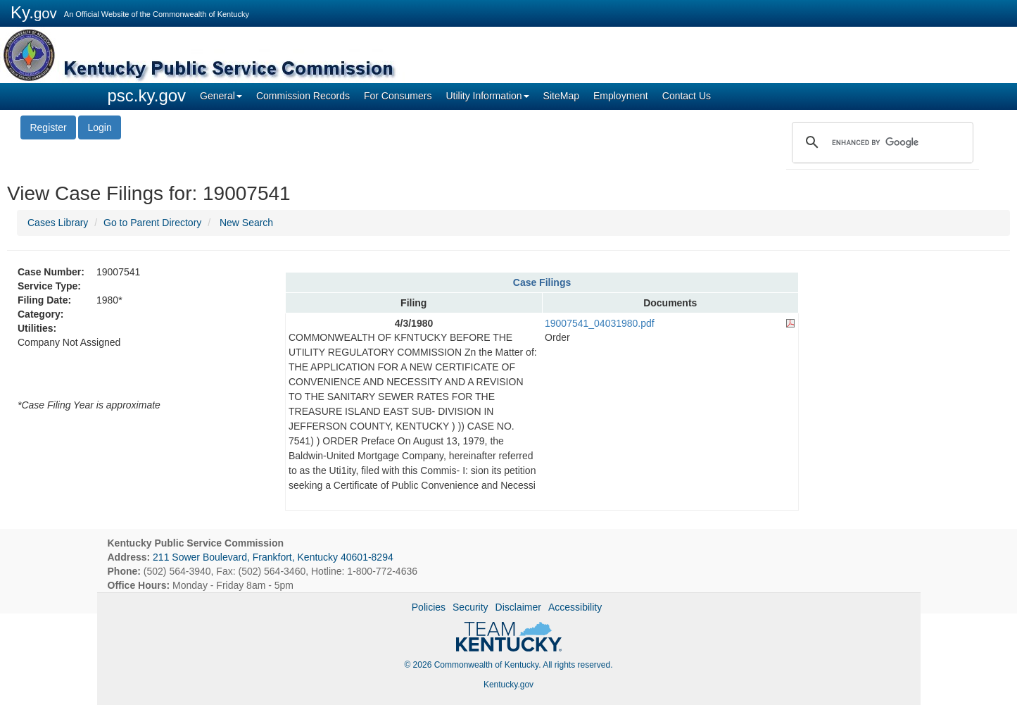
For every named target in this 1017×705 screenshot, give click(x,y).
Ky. (34, 12)
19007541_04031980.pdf (600, 323)
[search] (880, 142)
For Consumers (397, 95)
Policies (429, 607)
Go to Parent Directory (152, 222)
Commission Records (303, 95)
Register (48, 127)
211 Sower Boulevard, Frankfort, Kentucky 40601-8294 (273, 557)
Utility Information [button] (487, 95)
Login (99, 127)
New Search (246, 222)
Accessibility (575, 607)
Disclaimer (518, 607)
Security (470, 607)
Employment (620, 95)
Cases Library (57, 222)
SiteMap (561, 95)
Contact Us (686, 95)
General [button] (221, 95)
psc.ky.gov (147, 95)
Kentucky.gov (508, 685)
